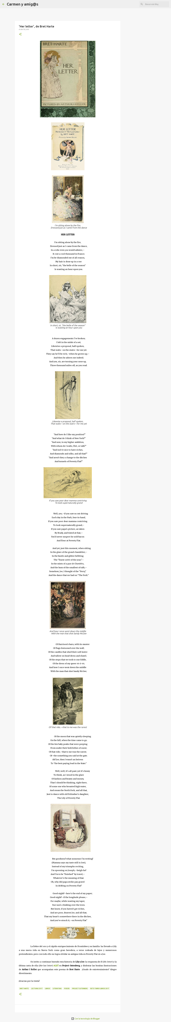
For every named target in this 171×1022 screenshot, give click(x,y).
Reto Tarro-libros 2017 (99, 988)
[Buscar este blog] (156, 4)
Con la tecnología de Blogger (85, 1019)
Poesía (66, 988)
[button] (20, 34)
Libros (47, 988)
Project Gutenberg (80, 988)
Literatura (57, 988)
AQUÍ (55, 965)
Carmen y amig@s (22, 4)
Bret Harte (24, 988)
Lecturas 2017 (36, 988)
